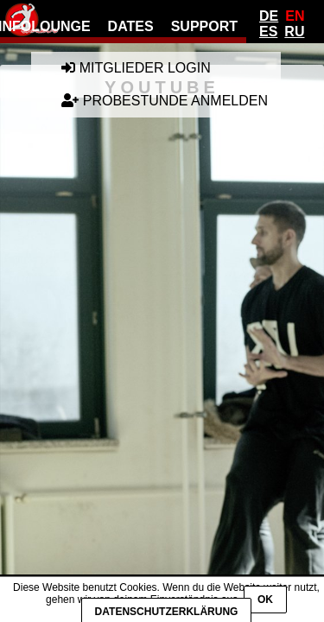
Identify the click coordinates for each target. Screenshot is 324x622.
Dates (131, 26)
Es (268, 31)
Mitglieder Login (135, 67)
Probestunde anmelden (164, 100)
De (268, 16)
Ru (294, 31)
